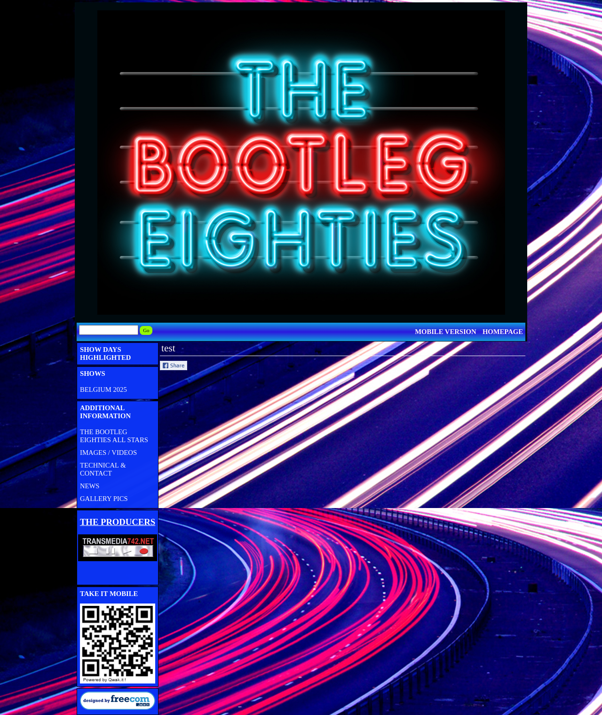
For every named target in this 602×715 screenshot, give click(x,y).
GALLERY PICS (104, 498)
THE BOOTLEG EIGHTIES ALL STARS (114, 436)
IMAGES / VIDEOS (108, 452)
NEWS (90, 486)
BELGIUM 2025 (103, 389)
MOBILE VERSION (445, 331)
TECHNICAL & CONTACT (103, 469)
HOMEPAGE (503, 331)
